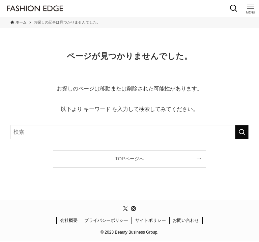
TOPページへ (129, 158)
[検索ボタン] (233, 8)
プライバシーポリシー (106, 220)
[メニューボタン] (250, 8)
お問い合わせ (186, 220)
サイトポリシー (150, 220)
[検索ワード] (129, 132)
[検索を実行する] (242, 132)
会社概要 (69, 220)
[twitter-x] (125, 209)
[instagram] (134, 209)
